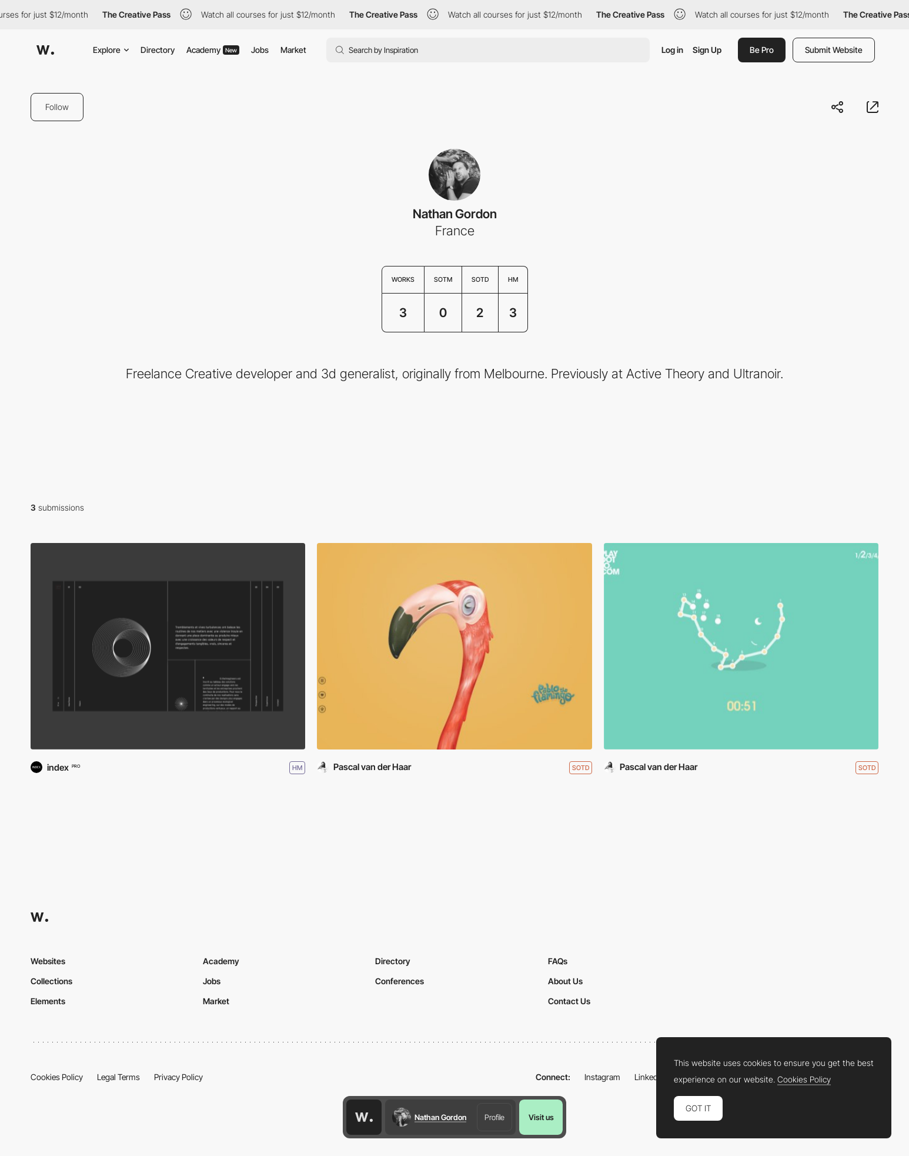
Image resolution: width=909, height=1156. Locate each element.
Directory (158, 50)
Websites (48, 961)
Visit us (541, 1117)
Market (293, 50)
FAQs (557, 961)
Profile (494, 1117)
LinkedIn (649, 1077)
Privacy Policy (178, 1077)
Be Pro (762, 50)
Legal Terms (118, 1077)
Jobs (260, 50)
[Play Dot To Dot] (741, 646)
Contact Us (569, 1001)
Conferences (399, 981)
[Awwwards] (45, 50)
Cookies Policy (57, 1077)
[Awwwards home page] (364, 1117)
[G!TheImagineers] (168, 646)
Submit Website (834, 50)
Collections (51, 981)
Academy (212, 50)
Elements (48, 1001)
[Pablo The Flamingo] (454, 646)
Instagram (602, 1077)
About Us (565, 981)
